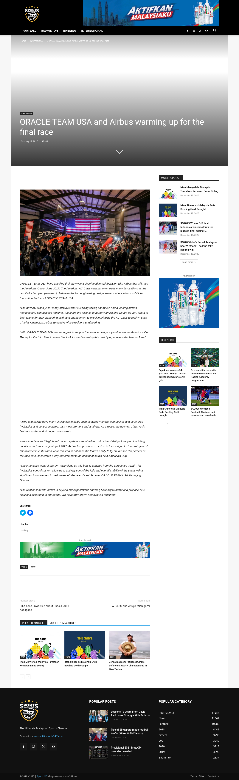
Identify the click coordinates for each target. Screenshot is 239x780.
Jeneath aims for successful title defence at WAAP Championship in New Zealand (128, 665)
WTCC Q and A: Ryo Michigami (131, 606)
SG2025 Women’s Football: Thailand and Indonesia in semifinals (203, 412)
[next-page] (28, 676)
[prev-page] (22, 676)
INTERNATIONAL (92, 30)
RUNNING (69, 30)
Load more (189, 262)
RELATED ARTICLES (33, 623)
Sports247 (42, 776)
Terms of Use (197, 776)
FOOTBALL (29, 30)
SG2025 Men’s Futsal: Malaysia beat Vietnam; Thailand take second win (198, 246)
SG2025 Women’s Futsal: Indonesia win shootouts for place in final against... (196, 227)
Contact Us (213, 776)
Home (23, 40)
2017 (33, 567)
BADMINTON (49, 30)
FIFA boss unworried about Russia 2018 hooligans (44, 608)
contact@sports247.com (49, 736)
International (36, 40)
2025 (23, 657)
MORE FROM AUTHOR (62, 623)
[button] (214, 31)
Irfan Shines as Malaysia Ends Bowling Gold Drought (172, 412)
